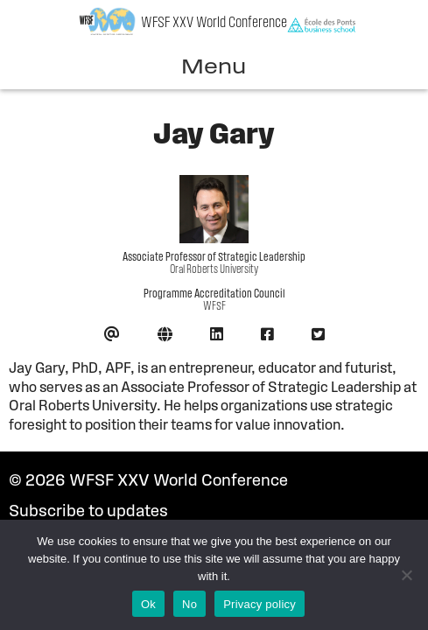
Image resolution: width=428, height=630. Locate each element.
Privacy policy (259, 604)
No (189, 604)
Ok (148, 604)
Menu (213, 68)
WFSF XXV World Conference (214, 23)
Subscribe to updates (88, 512)
